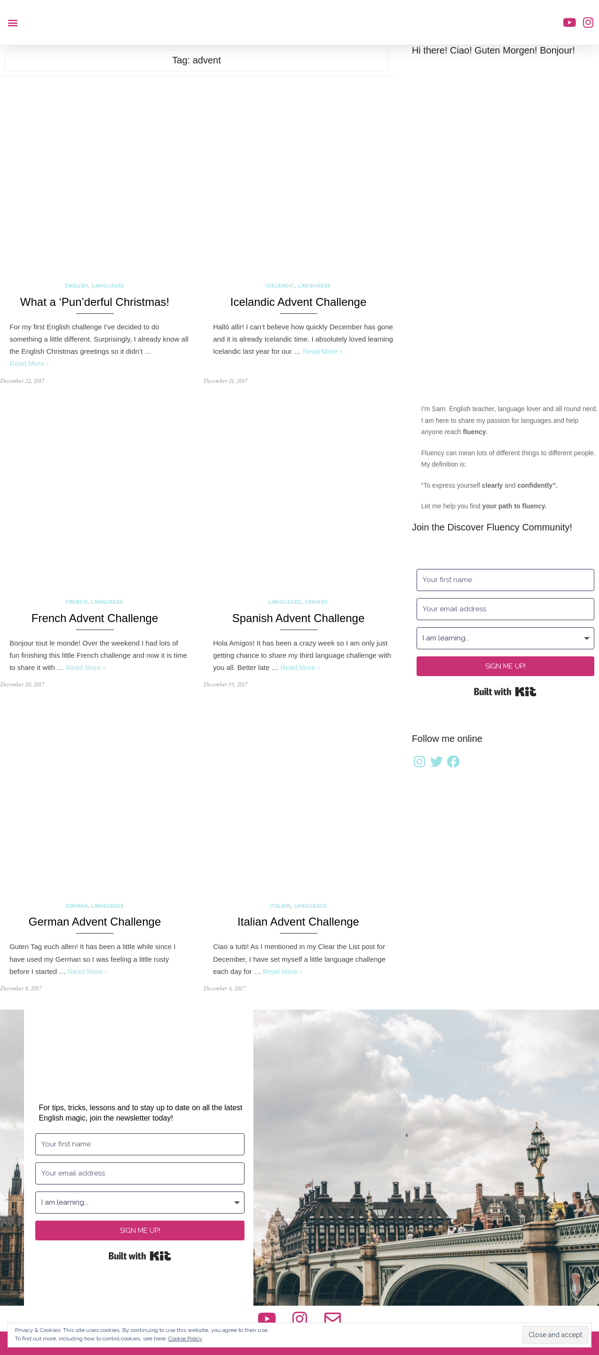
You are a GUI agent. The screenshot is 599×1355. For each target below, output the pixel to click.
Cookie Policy (185, 1338)
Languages (108, 285)
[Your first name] (505, 580)
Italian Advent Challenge (298, 921)
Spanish (316, 602)
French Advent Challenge (95, 618)
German (76, 906)
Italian (280, 906)
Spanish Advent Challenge (298, 618)
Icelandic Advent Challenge (298, 302)
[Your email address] (505, 609)
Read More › (28, 363)
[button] (12, 22)
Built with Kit (505, 691)
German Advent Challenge (95, 921)
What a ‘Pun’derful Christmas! (94, 302)
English (76, 285)
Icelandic (280, 285)
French (76, 602)
